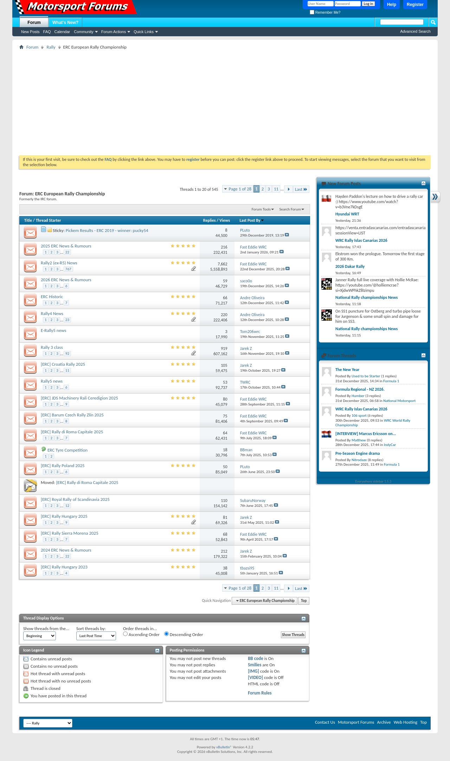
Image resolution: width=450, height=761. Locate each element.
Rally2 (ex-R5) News (59, 262)
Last (301, 189)
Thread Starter (48, 220)
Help (391, 4)
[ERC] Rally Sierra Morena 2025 (69, 533)
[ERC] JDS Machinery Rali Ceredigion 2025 (79, 398)
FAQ (47, 32)
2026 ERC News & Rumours (66, 279)
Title (28, 220)
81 (225, 517)
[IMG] (253, 671)
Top (304, 600)
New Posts (30, 32)
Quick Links (144, 32)
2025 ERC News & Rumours (66, 246)
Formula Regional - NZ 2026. (360, 389)
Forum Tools (261, 209)
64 (225, 432)
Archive (384, 722)
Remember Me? (325, 12)
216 (224, 247)
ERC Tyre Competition (67, 450)
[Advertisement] (225, 102)
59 (225, 280)
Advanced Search (415, 31)
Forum (33, 22)
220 (224, 314)
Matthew (359, 440)
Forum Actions (113, 32)
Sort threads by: (91, 628)
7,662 (222, 264)
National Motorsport (399, 400)
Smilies (254, 664)
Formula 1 (391, 381)
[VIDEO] (255, 677)
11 (276, 188)
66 (225, 297)
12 (67, 505)
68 (225, 534)
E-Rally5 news (53, 330)
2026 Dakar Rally (350, 266)
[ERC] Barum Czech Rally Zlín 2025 (72, 414)
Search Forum (290, 209)
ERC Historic (52, 296)
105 (224, 365)
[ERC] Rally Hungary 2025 (64, 516)
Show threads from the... (46, 628)
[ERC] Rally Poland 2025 (63, 465)
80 (225, 399)
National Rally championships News (366, 297)
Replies (209, 220)
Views (224, 220)
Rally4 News (52, 313)
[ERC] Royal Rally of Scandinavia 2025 (75, 499)
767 (68, 269)
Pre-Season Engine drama (357, 453)
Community (84, 32)
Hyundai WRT (347, 214)
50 (225, 466)
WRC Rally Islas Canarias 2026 (361, 240)
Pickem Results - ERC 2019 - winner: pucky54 (107, 230)
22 (67, 252)
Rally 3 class (52, 347)
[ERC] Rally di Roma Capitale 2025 (72, 431)
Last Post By (251, 220)
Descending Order (183, 634)
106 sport (359, 415)
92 (67, 353)
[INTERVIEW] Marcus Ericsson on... (365, 433)
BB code (255, 658)
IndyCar (390, 444)
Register (415, 4)
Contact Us (325, 722)
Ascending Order (141, 634)
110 (224, 500)
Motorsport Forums (356, 722)
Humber (358, 396)
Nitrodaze (359, 460)
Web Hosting (405, 722)
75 (225, 416)
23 (67, 319)
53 (225, 382)
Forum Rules (259, 693)
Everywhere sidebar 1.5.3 (373, 481)
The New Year (347, 369)
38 (225, 568)
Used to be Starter (366, 376)
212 (224, 551)
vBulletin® (224, 747)
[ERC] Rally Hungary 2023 (64, 567)
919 (224, 348)
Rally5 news (52, 381)
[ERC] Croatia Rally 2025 (63, 364)
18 (225, 449)
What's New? (65, 22)
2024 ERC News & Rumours (66, 550)
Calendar (62, 32)
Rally (50, 47)
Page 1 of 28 (240, 188)
